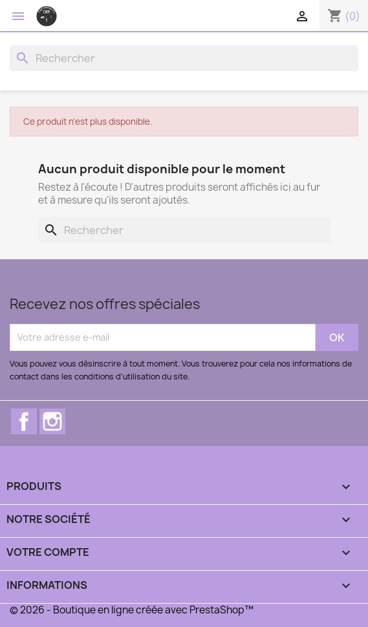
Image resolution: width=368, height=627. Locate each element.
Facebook (24, 421)
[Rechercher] (184, 58)
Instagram (52, 421)
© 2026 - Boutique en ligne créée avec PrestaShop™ (132, 610)
